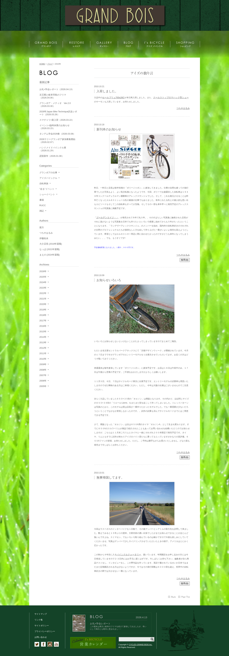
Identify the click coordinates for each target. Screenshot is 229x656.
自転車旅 (43, 183)
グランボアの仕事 (48, 172)
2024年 (43, 282)
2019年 (43, 309)
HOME (42, 64)
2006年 (43, 380)
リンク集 (38, 620)
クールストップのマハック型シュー (171, 97)
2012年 (43, 348)
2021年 (43, 298)
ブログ (50, 64)
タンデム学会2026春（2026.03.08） (57, 133)
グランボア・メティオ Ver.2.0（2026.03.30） (55, 104)
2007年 (43, 375)
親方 (41, 227)
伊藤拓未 (43, 238)
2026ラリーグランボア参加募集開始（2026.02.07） (57, 140)
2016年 (43, 326)
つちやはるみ (183, 108)
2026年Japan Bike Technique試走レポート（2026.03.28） (58, 113)
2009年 (43, 364)
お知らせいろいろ (108, 280)
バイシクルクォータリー (129, 554)
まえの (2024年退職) (49, 254)
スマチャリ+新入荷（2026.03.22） (56, 120)
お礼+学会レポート (100, 623)
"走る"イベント (46, 189)
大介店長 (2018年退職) (50, 244)
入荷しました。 (107, 91)
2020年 (43, 304)
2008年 (43, 370)
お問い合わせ (40, 637)
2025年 (43, 277)
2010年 (43, 359)
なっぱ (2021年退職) (49, 249)
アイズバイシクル (48, 178)
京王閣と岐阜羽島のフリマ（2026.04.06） (52, 96)
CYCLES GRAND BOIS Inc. (140, 645)
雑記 (41, 211)
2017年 (43, 320)
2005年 (43, 386)
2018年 (43, 315)
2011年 (43, 353)
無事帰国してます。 (110, 477)
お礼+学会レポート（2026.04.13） (56, 89)
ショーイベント (47, 194)
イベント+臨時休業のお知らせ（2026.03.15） (54, 127)
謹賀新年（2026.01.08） (51, 156)
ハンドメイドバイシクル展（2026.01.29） (52, 149)
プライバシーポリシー (44, 631)
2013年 (43, 342)
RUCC (42, 205)
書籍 (41, 200)
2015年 (43, 331)
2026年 (43, 271)
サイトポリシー (41, 625)
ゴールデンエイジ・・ (107, 217)
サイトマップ (40, 614)
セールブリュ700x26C (113, 97)
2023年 (43, 287)
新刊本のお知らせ (108, 129)
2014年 (43, 337)
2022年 (43, 293)
